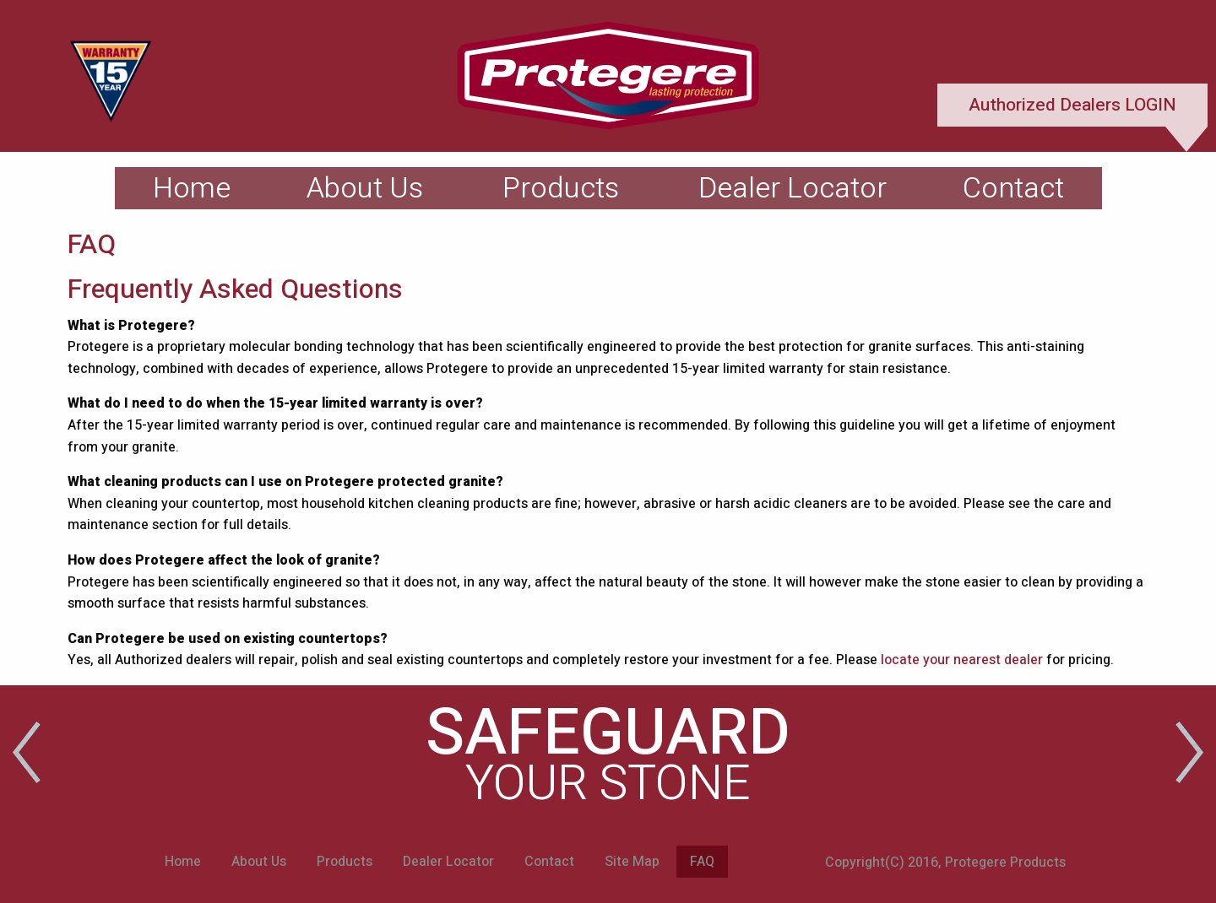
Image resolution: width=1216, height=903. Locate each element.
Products (560, 188)
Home (192, 188)
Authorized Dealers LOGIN (1072, 105)
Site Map (632, 862)
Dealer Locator (792, 188)
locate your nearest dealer (962, 660)
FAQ (702, 862)
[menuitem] (191, 188)
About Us (365, 188)
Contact (1013, 188)
